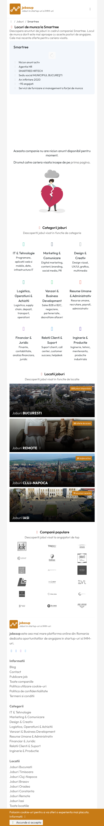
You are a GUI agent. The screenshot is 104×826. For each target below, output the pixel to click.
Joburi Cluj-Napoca (23, 777)
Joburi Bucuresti (21, 767)
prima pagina (80, 162)
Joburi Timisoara (21, 772)
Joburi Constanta (22, 791)
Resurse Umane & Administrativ (80, 293)
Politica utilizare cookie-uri (28, 686)
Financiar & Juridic (24, 340)
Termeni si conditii (22, 696)
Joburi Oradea (20, 786)
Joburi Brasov (19, 782)
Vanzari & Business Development (52, 296)
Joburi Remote (20, 796)
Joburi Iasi (17, 801)
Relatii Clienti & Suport (52, 340)
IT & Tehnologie (24, 253)
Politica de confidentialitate (29, 691)
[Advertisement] (52, 119)
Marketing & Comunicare (52, 255)
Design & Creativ (80, 255)
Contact (15, 672)
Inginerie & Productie (80, 340)
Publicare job (19, 677)
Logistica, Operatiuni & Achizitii (24, 296)
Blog (13, 667)
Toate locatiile (19, 806)
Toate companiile (21, 681)
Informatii (18, 816)
